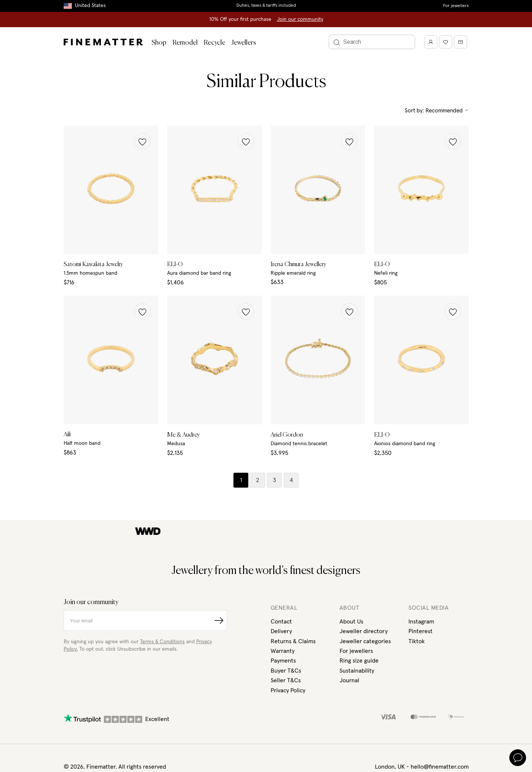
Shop (159, 42)
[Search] (372, 42)
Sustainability (357, 671)
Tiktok (416, 641)
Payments (283, 661)
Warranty (282, 651)
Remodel (185, 42)
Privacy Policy (288, 690)
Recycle (214, 42)
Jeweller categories (365, 641)
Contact (281, 622)
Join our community (300, 19)
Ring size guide (359, 661)
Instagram (421, 622)
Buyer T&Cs (286, 671)
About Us (351, 622)
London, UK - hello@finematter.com (422, 767)
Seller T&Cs (286, 680)
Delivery (281, 631)
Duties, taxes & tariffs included (266, 5)
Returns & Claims (293, 641)
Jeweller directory (364, 631)
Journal (349, 680)
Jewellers (243, 42)
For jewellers (456, 6)
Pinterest (420, 631)
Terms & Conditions (162, 641)
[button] (142, 141)
